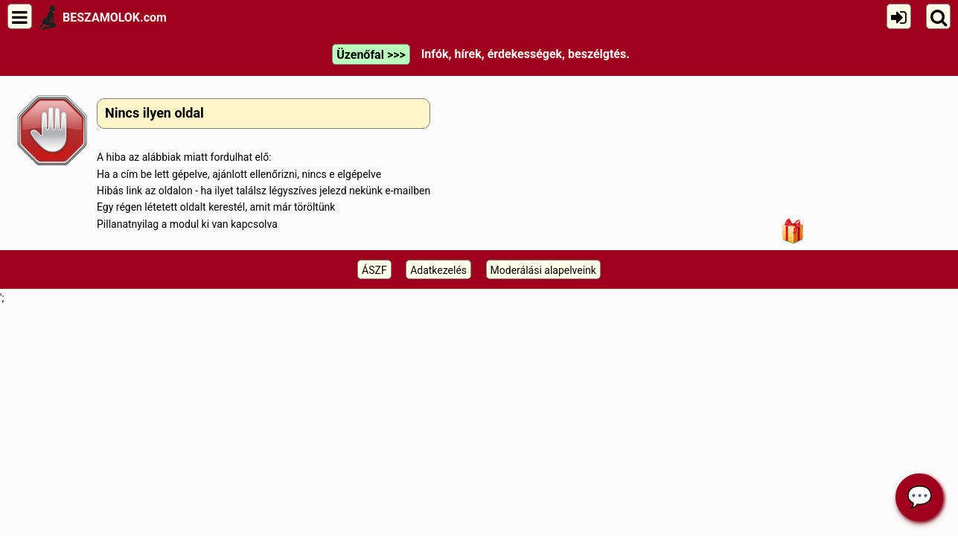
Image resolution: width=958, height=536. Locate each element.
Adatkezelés (438, 270)
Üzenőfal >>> (370, 55)
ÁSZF (374, 270)
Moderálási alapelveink (543, 270)
